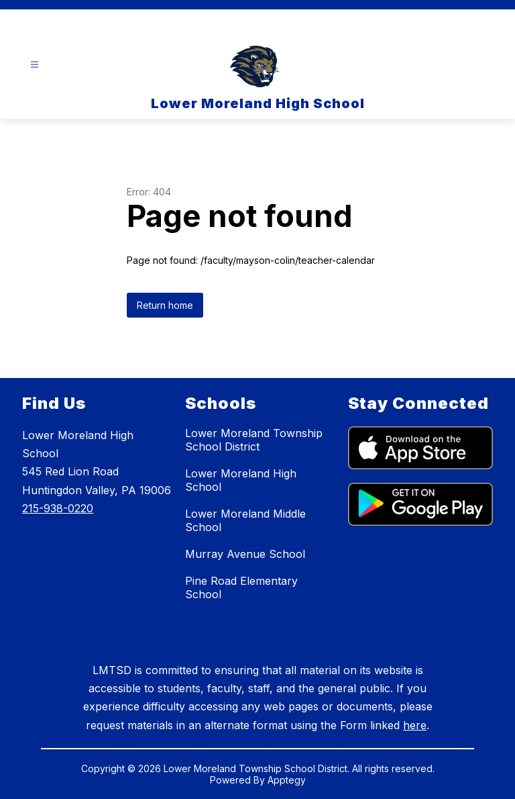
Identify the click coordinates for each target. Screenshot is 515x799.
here (414, 725)
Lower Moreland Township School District (254, 439)
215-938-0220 (57, 508)
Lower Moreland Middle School (245, 520)
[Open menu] (34, 65)
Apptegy (287, 780)
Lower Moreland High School (240, 480)
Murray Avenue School (245, 554)
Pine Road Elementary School (241, 587)
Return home (165, 305)
